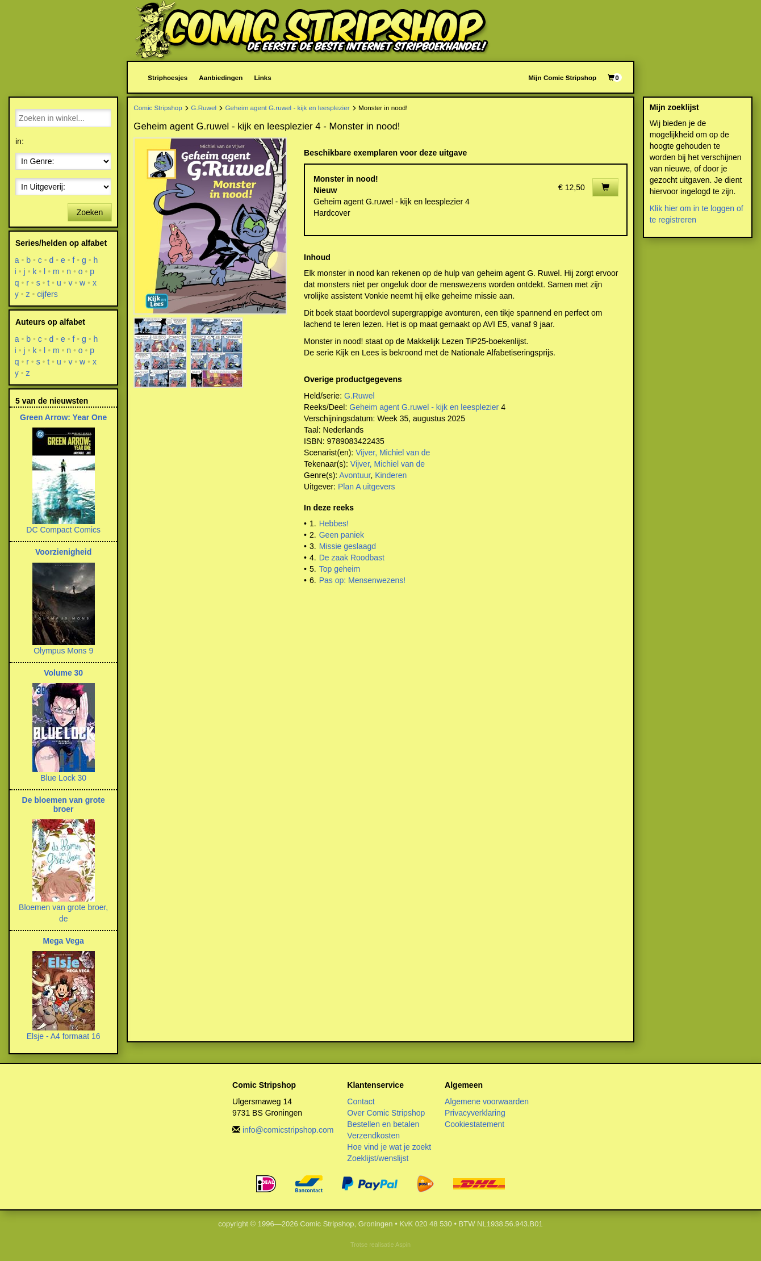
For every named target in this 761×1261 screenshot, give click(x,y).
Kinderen (391, 475)
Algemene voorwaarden (487, 1101)
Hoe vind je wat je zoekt (389, 1146)
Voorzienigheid (63, 551)
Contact (360, 1101)
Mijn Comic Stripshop (562, 77)
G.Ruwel (203, 107)
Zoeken (90, 212)
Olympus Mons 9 (63, 650)
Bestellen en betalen (383, 1124)
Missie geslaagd (347, 546)
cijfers (47, 294)
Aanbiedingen (220, 77)
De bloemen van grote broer (63, 804)
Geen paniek (341, 534)
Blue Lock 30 (63, 777)
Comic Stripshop (157, 107)
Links (262, 77)
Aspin (403, 1244)
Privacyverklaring (475, 1112)
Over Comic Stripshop (386, 1112)
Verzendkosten (373, 1135)
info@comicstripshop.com (288, 1129)
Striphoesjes (167, 77)
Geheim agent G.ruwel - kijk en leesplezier (287, 107)
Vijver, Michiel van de (393, 452)
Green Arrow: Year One (63, 417)
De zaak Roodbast (351, 557)
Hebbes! (334, 523)
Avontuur (354, 475)
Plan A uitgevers (366, 486)
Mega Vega (63, 940)
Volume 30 (63, 672)
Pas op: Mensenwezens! (362, 580)
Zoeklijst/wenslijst (377, 1158)
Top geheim (339, 568)
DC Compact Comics (63, 529)
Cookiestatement (474, 1124)
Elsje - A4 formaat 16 (64, 1036)
